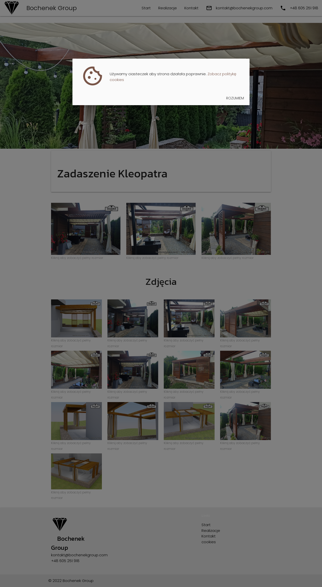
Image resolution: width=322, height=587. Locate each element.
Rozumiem (235, 98)
